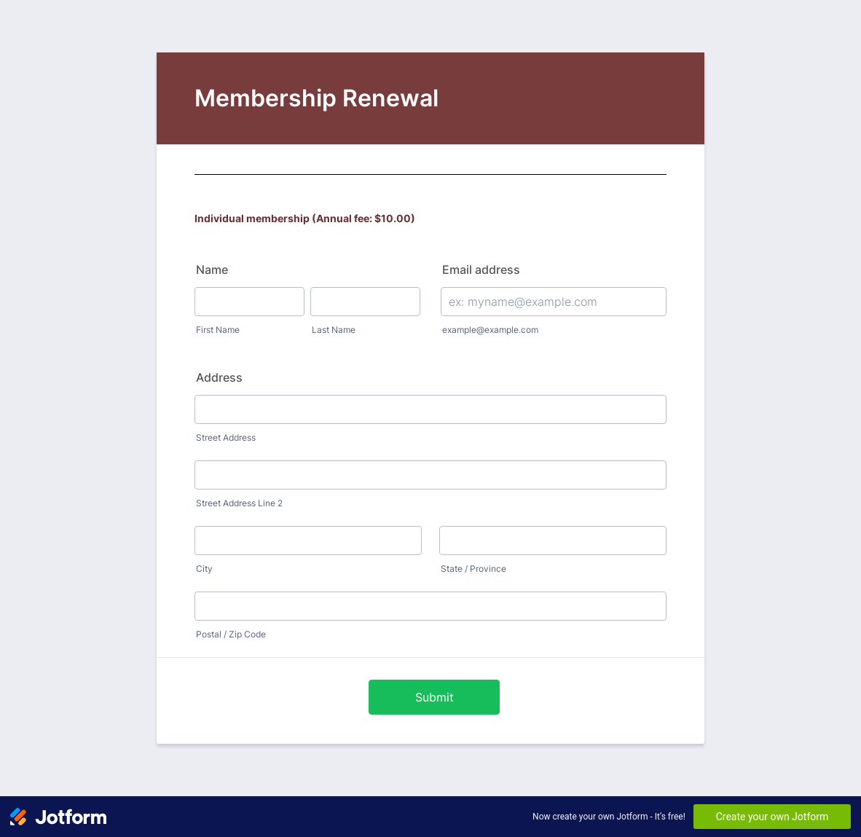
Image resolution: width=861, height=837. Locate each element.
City (204, 568)
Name (212, 269)
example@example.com (490, 329)
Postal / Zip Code (231, 634)
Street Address (226, 437)
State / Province (473, 568)
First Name (218, 329)
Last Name (333, 329)
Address (219, 377)
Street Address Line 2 (239, 503)
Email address (481, 269)
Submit (434, 697)
